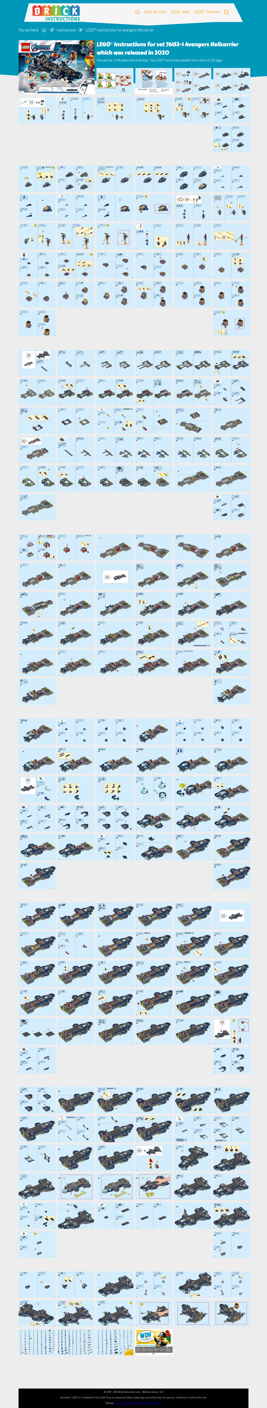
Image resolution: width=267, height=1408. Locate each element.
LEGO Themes (207, 12)
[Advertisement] (135, 144)
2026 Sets (180, 12)
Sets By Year (155, 12)
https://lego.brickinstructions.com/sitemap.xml (138, 1403)
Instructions (66, 30)
